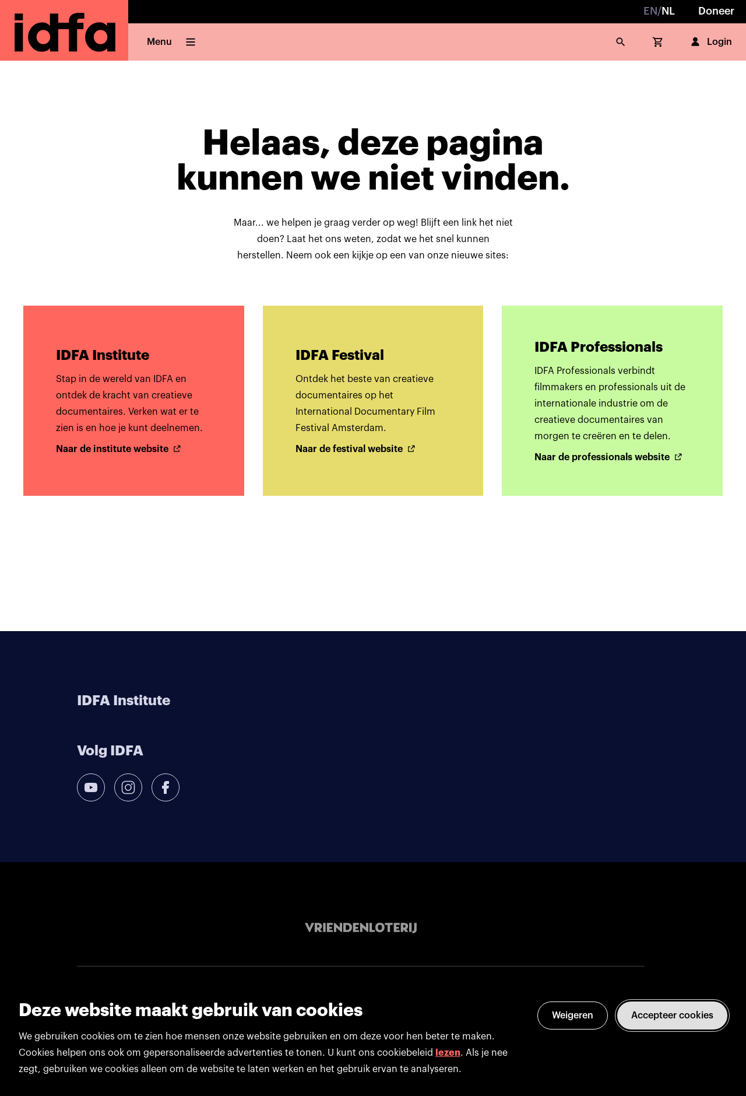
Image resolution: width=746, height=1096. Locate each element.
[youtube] (91, 787)
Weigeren (572, 1015)
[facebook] (166, 787)
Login (710, 42)
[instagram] (128, 787)
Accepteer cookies (672, 1015)
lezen (447, 1053)
